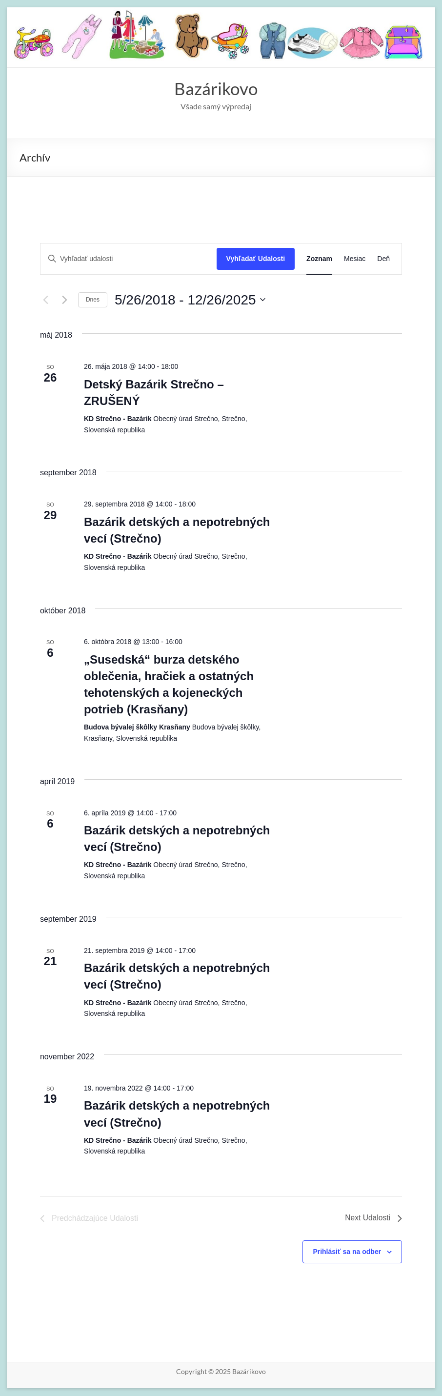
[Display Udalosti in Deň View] (383, 259)
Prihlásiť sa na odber (347, 1252)
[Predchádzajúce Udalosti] (46, 300)
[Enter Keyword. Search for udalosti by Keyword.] (128, 259)
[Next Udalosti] (65, 300)
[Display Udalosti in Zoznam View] (319, 259)
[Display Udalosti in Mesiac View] (354, 259)
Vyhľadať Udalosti (255, 259)
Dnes (93, 300)
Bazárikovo (216, 89)
